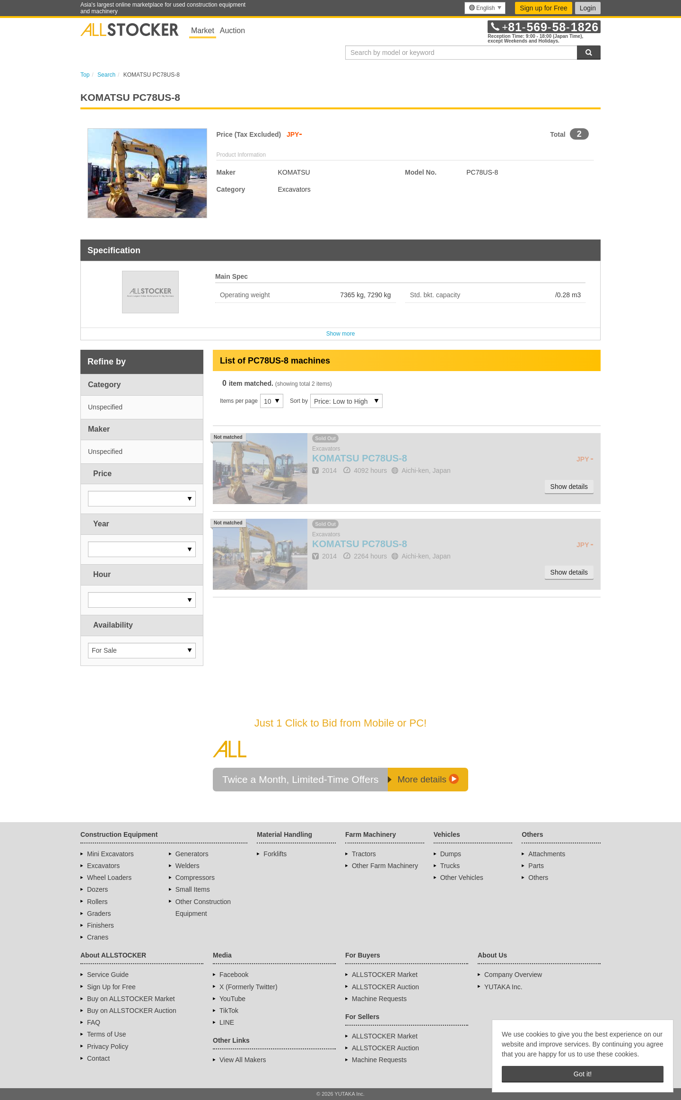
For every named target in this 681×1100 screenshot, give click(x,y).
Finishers (100, 925)
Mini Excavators (110, 854)
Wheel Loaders (109, 877)
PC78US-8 (359, 458)
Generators (192, 854)
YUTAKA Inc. (503, 987)
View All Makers (242, 1060)
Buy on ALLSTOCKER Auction (131, 1010)
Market (202, 31)
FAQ (93, 1022)
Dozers (97, 889)
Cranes (97, 937)
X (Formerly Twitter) (248, 987)
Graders (99, 913)
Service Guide (108, 974)
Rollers (97, 901)
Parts (536, 865)
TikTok (228, 1010)
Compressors (195, 877)
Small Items (192, 889)
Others (538, 877)
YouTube (232, 998)
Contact (98, 1058)
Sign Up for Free (111, 987)
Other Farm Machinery (385, 865)
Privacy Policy (107, 1046)
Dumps (450, 854)
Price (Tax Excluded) (249, 134)
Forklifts (275, 854)
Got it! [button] (583, 1074)
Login (588, 8)
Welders (187, 865)
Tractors (364, 854)
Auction (232, 31)
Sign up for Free (543, 8)
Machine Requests (379, 998)
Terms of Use (106, 1034)
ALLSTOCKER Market (385, 974)
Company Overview (513, 974)
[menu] (485, 8)
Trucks (450, 865)
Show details (569, 486)
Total (557, 134)
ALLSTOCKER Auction (385, 987)
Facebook (233, 974)
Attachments (546, 854)
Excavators (103, 865)
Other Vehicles (461, 877)
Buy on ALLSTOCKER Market (131, 998)
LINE (226, 1022)
